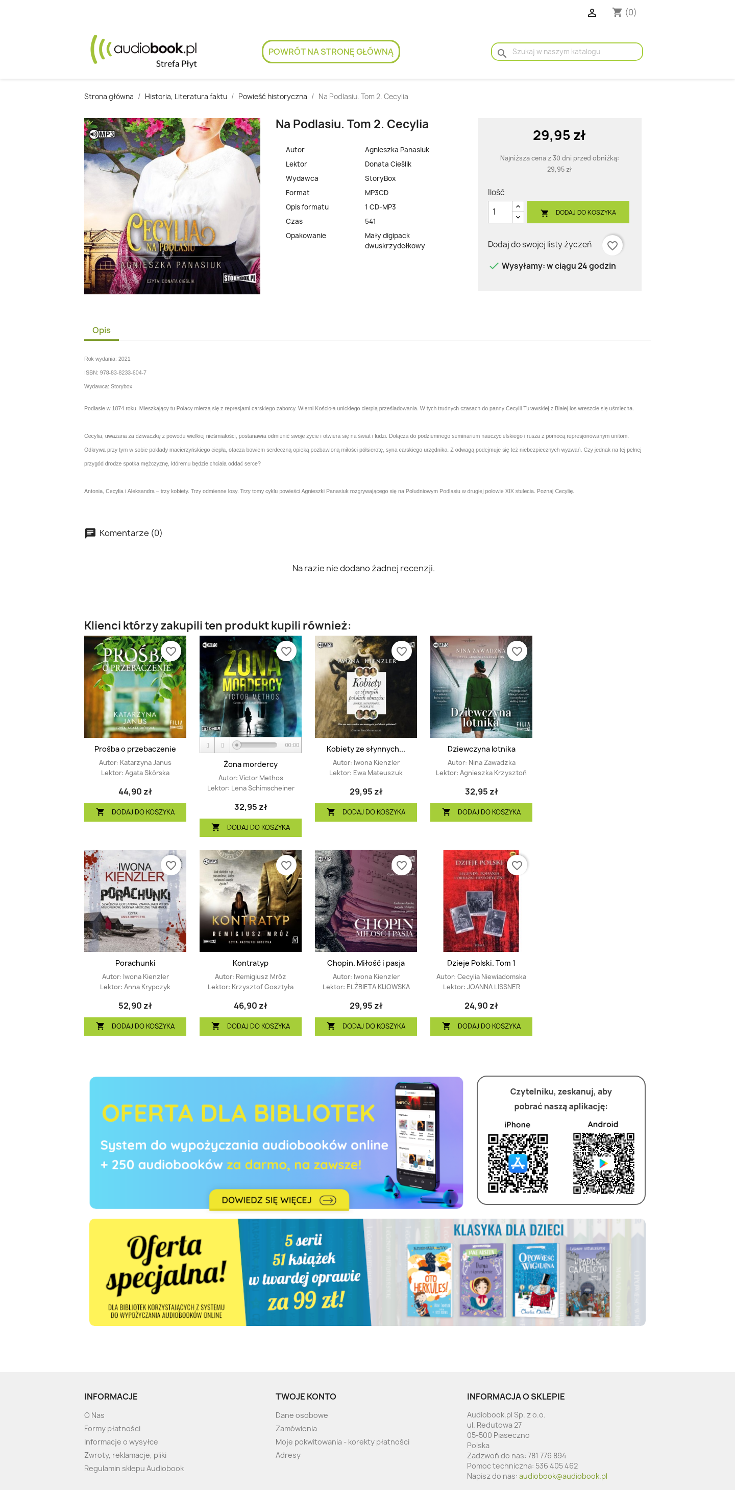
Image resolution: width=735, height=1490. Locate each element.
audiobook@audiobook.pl (563, 1476)
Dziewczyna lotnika (482, 749)
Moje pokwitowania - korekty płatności (342, 1442)
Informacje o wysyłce (121, 1442)
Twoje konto (306, 1396)
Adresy (288, 1455)
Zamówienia (296, 1428)
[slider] (257, 745)
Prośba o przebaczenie (135, 749)
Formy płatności (112, 1428)
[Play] (207, 745)
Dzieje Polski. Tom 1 (481, 963)
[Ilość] (500, 212)
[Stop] (222, 745)
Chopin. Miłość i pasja (366, 963)
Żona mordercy (251, 764)
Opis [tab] (101, 330)
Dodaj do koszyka (578, 213)
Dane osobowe (302, 1415)
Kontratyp (250, 963)
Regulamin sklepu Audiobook (134, 1468)
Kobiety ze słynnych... (366, 749)
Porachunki (135, 963)
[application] (251, 745)
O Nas (94, 1415)
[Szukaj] (567, 51)
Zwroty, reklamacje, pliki (125, 1455)
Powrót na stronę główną (331, 51)
